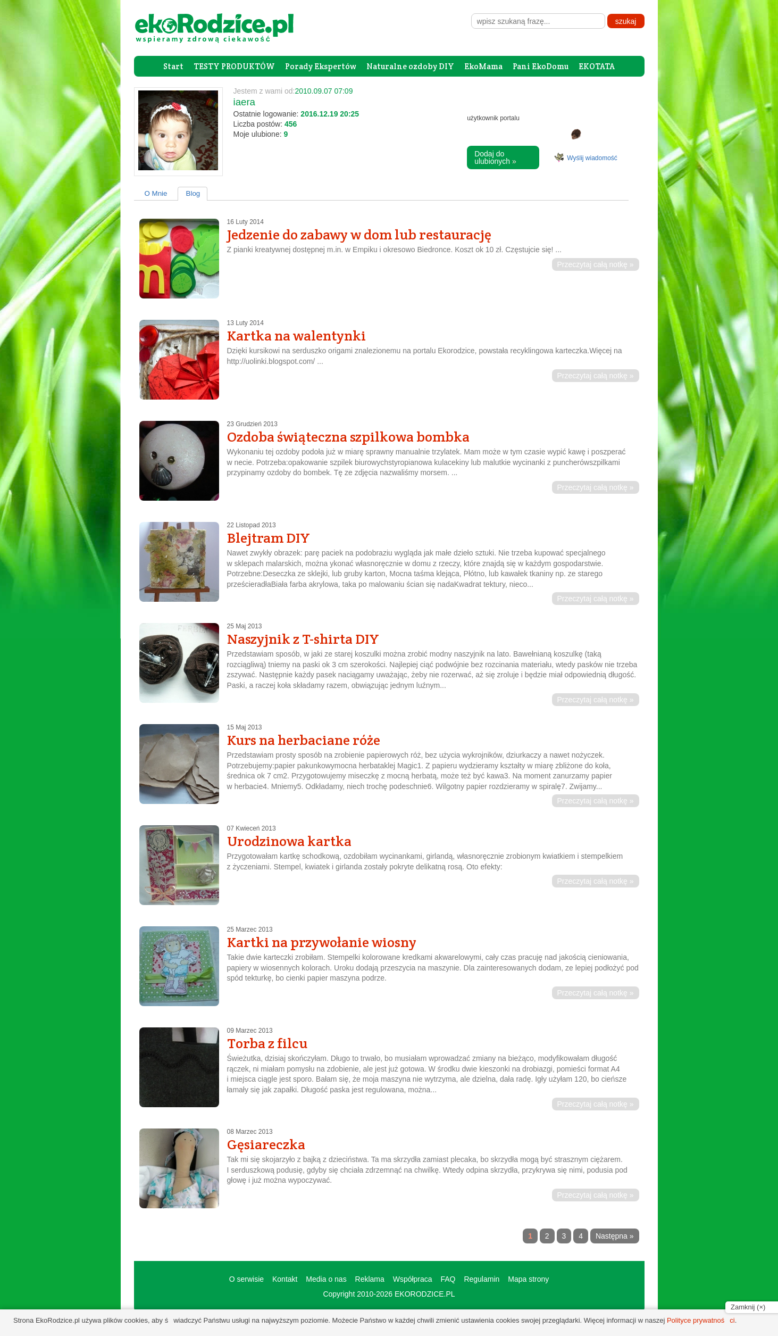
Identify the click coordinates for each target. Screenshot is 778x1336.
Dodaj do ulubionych (495, 157)
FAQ (447, 1279)
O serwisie (246, 1279)
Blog (193, 193)
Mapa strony (528, 1279)
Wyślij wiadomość (592, 158)
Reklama (369, 1279)
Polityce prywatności (701, 1320)
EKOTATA (597, 66)
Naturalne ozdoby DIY (410, 66)
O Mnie (156, 193)
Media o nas (326, 1279)
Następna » (615, 1236)
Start (173, 66)
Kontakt (284, 1279)
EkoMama (483, 66)
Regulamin (481, 1279)
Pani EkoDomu (540, 66)
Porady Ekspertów (320, 66)
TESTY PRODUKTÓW (234, 66)
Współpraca (412, 1279)
